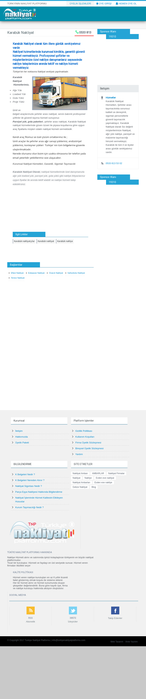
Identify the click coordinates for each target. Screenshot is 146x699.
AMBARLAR (98, 473)
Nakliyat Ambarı (80, 473)
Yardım (79, 454)
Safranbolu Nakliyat (76, 273)
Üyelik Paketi (22, 442)
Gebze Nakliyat (80, 487)
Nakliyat (76, 478)
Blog (94, 487)
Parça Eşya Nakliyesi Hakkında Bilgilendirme (38, 492)
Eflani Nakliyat (17, 273)
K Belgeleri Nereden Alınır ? (29, 480)
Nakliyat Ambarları (81, 482)
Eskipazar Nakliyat (36, 273)
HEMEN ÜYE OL (126, 3)
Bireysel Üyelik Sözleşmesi (89, 448)
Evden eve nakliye (103, 482)
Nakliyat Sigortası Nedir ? (28, 486)
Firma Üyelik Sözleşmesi (88, 442)
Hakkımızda (21, 436)
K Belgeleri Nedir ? (25, 474)
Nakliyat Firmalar (116, 473)
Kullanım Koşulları (84, 436)
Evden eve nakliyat (105, 478)
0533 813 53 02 (114, 163)
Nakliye (88, 478)
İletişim (19, 431)
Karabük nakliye (65, 241)
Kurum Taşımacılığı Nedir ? (29, 507)
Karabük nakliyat (46, 241)
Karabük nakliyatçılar (24, 241)
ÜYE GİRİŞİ (103, 3)
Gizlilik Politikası (83, 431)
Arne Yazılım (131, 641)
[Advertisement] (118, 57)
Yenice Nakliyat (18, 278)
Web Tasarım (116, 641)
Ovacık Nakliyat (56, 273)
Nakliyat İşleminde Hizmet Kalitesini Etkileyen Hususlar (39, 499)
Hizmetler (111, 97)
